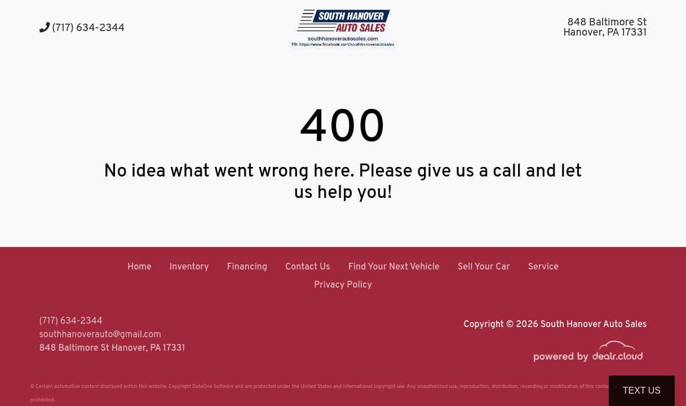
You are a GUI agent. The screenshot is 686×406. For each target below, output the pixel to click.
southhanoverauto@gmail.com (100, 335)
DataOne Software (212, 386)
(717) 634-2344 (82, 28)
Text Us (642, 390)
